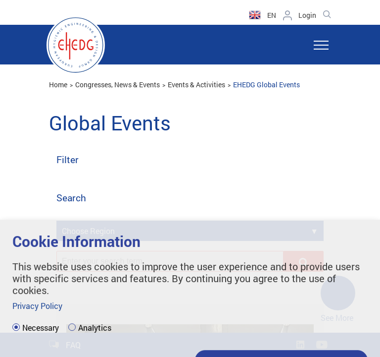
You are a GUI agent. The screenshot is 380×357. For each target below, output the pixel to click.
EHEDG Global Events (266, 84)
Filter (67, 160)
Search (71, 198)
